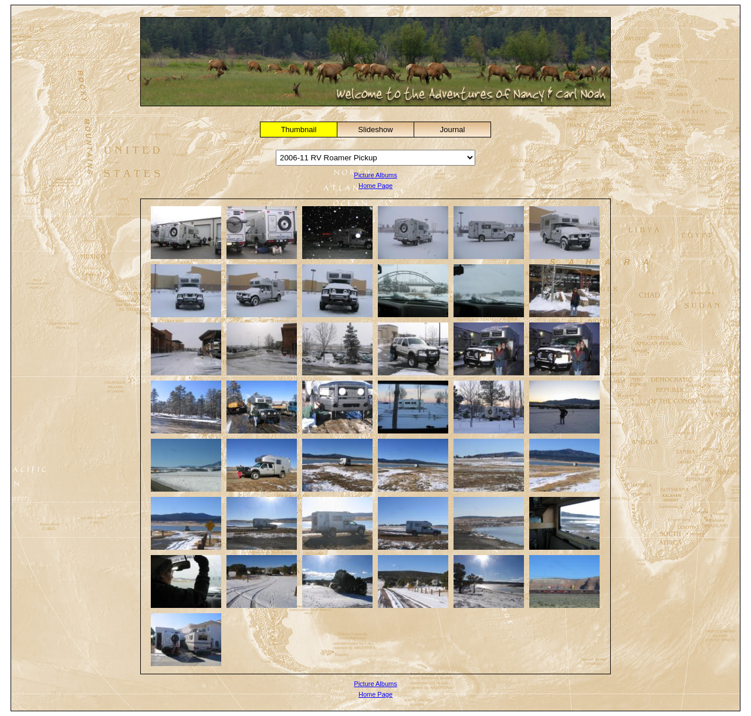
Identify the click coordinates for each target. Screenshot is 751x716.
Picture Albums (375, 175)
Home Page (375, 185)
